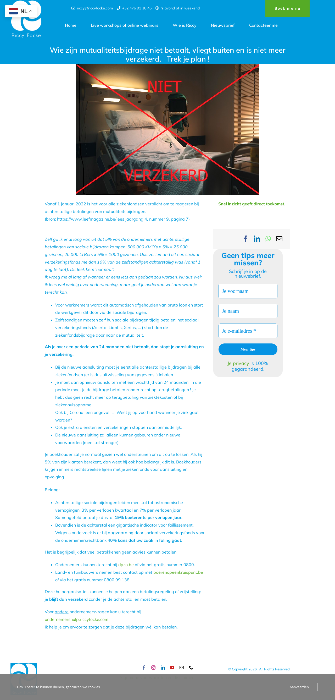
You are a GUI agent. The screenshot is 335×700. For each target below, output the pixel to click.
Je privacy (238, 363)
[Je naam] (248, 311)
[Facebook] (245, 238)
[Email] (279, 238)
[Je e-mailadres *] (248, 331)
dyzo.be (126, 564)
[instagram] (153, 667)
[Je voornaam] (248, 291)
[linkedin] (163, 667)
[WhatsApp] (268, 238)
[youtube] (172, 667)
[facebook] (144, 667)
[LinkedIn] (257, 238)
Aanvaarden (299, 687)
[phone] (191, 667)
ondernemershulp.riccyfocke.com (76, 619)
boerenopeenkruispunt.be (178, 572)
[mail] (182, 667)
